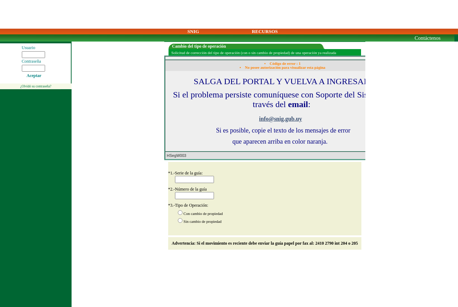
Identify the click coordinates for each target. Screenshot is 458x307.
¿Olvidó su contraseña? (35, 86)
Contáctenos (427, 38)
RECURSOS (265, 31)
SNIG (193, 31)
